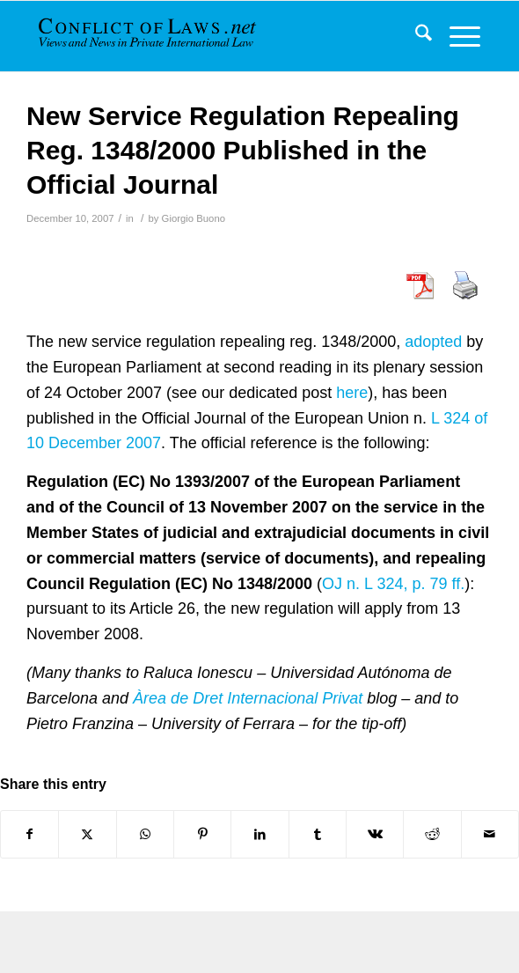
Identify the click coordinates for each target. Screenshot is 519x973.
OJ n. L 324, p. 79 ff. (393, 584)
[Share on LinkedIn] (259, 834)
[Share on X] (87, 834)
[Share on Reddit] (432, 834)
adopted (433, 341)
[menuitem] (415, 36)
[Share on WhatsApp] (145, 834)
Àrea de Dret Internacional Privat (247, 698)
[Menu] (456, 36)
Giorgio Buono (193, 218)
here (352, 393)
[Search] (415, 36)
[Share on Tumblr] (317, 834)
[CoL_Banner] (149, 36)
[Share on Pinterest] (202, 834)
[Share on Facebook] (29, 834)
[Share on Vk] (375, 834)
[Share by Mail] (490, 834)
